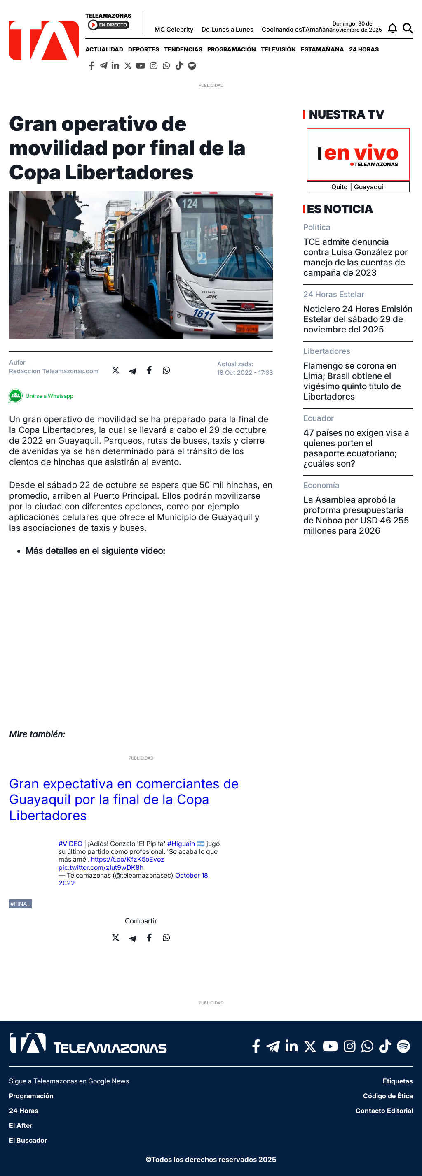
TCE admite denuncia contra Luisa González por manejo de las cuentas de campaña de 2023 (355, 257)
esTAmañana (322, 49)
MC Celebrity (174, 29)
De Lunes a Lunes (227, 29)
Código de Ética (388, 1096)
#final (20, 903)
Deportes (143, 49)
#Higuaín (181, 843)
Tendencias (183, 49)
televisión (278, 49)
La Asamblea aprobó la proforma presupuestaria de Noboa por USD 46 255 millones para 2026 (356, 515)
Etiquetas (398, 1081)
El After (20, 1125)
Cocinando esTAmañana (297, 29)
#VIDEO (70, 843)
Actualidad (104, 49)
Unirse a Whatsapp (43, 396)
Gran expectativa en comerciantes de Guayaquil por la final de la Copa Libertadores (124, 799)
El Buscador (28, 1140)
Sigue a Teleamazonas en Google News (69, 1081)
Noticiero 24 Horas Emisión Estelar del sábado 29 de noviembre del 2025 (358, 319)
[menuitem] (104, 49)
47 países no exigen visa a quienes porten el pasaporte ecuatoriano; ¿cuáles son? (356, 448)
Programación (231, 49)
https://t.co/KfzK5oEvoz (127, 859)
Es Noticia (340, 209)
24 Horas (364, 49)
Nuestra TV (345, 114)
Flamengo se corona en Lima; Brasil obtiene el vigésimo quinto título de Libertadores (352, 381)
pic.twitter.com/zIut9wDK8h (101, 867)
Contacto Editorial (384, 1110)
